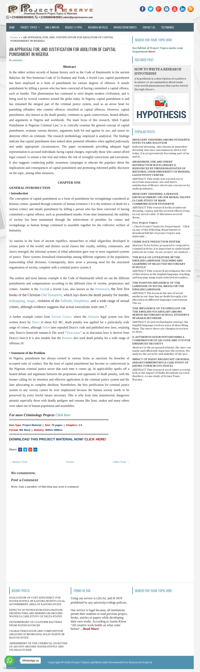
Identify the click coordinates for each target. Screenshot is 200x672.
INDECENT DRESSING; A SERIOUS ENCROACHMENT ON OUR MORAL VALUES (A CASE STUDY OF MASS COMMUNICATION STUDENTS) (161, 198)
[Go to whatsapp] (9, 660)
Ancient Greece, (62, 316)
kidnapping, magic (22, 301)
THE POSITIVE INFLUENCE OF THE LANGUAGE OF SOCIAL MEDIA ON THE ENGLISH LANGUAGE (158, 286)
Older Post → (121, 461)
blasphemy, (82, 301)
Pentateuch (102, 289)
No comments (15, 60)
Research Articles (98, 27)
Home (12, 27)
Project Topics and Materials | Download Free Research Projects (111, 662)
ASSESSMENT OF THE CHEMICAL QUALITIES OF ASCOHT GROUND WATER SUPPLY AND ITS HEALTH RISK (38, 646)
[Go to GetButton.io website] (9, 668)
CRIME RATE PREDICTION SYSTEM (156, 241)
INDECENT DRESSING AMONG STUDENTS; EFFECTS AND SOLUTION (161, 141)
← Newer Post (18, 461)
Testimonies (167, 27)
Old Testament (51, 295)
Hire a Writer (52, 27)
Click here (63, 415)
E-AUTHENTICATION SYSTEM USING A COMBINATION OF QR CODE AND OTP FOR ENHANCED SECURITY (161, 340)
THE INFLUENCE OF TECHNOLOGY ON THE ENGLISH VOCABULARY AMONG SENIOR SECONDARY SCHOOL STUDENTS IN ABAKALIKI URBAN (160, 313)
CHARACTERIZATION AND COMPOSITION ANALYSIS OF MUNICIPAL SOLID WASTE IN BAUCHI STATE (36, 634)
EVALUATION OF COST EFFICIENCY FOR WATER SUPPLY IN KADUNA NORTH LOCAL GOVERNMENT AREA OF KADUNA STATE (37, 601)
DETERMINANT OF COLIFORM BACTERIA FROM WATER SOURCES (35, 624)
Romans (67, 338)
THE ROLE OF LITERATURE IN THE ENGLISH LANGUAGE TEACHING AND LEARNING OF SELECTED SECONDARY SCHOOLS (158, 262)
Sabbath (66, 301)
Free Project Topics (144, 222)
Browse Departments (125, 27)
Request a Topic (73, 27)
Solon (47, 327)
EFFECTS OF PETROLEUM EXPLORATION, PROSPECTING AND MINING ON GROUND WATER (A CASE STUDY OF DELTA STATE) (36, 613)
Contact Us (149, 27)
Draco (36, 322)
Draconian (73, 332)
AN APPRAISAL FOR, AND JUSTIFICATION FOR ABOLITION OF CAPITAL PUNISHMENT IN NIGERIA (62, 51)
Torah (43, 289)
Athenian (94, 316)
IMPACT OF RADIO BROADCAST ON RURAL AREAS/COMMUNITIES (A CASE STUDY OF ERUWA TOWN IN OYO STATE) (161, 362)
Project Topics (31, 26)
